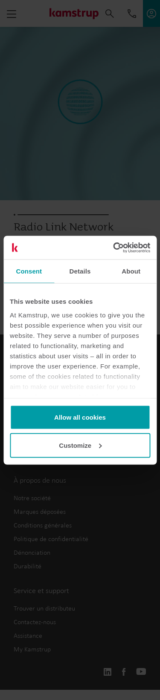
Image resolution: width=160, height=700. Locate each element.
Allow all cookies (80, 417)
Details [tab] (80, 271)
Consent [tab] (29, 271)
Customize (80, 445)
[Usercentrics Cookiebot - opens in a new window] (114, 247)
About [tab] (131, 271)
